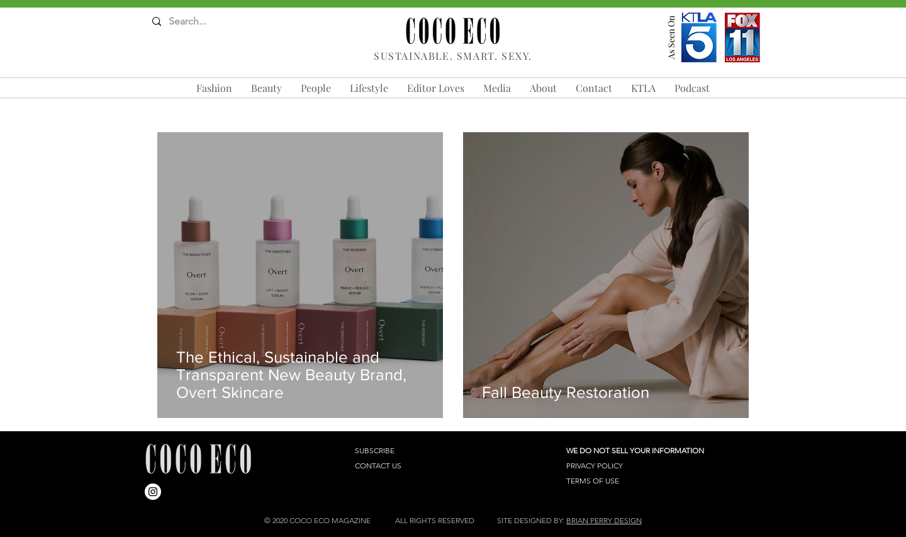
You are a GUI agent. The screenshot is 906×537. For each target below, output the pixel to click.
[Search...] (202, 21)
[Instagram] (153, 491)
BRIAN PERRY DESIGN (604, 520)
